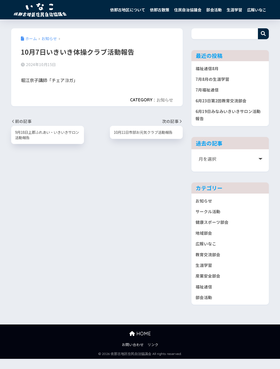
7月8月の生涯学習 (213, 80)
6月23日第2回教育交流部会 (223, 103)
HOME (140, 344)
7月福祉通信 (208, 91)
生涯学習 (234, 10)
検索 (263, 33)
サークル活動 (209, 216)
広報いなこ (256, 10)
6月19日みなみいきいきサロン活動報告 (228, 118)
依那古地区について (127, 10)
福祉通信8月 (208, 69)
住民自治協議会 (187, 10)
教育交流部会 (209, 261)
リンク (153, 354)
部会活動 (214, 10)
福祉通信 (204, 296)
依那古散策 (159, 10)
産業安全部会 (209, 284)
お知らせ (164, 99)
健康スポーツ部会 (213, 227)
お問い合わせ (133, 354)
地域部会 (204, 239)
